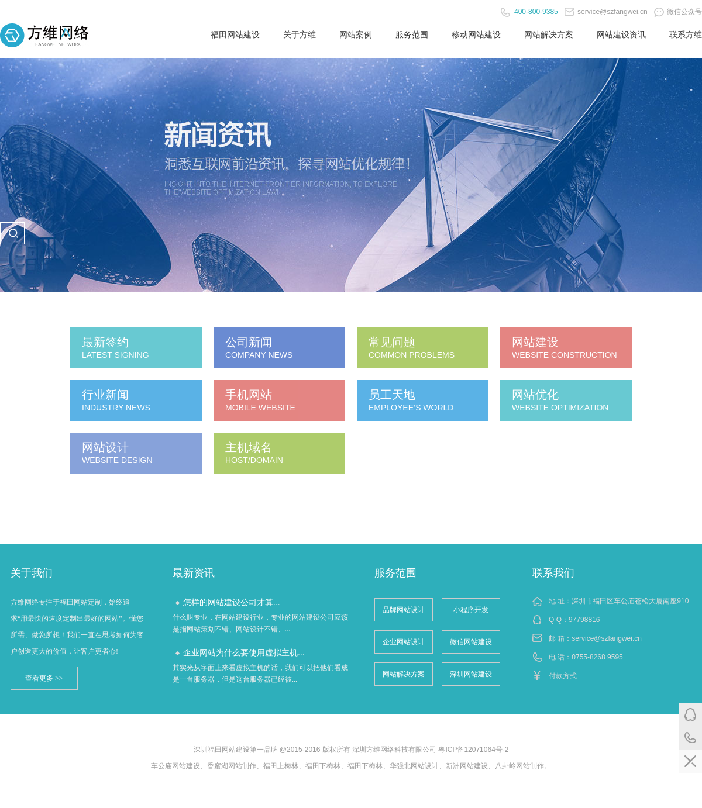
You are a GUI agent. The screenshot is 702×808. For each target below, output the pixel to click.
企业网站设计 (404, 642)
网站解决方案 (548, 34)
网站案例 (355, 34)
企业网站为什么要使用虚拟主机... (244, 652)
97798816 (584, 620)
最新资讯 (194, 573)
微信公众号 (678, 12)
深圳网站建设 (471, 674)
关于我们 (32, 573)
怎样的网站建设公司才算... (231, 602)
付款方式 (563, 676)
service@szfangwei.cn (606, 12)
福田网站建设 (235, 34)
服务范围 (411, 34)
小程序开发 (470, 610)
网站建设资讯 (621, 34)
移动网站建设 (476, 34)
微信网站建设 (471, 642)
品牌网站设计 (404, 610)
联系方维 (685, 34)
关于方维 (299, 34)
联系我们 (553, 573)
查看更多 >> (44, 678)
